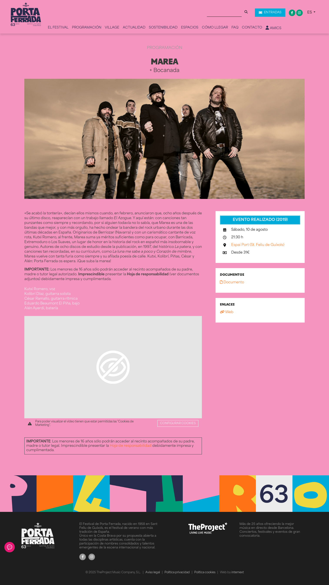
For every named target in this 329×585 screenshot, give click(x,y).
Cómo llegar (215, 27)
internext (237, 572)
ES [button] (310, 12)
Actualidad (134, 27)
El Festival (58, 27)
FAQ (234, 27)
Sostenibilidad (163, 27)
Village (112, 27)
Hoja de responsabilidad (130, 446)
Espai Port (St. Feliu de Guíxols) (257, 245)
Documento (232, 282)
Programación (86, 27)
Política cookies (205, 572)
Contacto (252, 27)
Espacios (189, 27)
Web (226, 312)
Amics (273, 28)
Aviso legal (153, 572)
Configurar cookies (178, 423)
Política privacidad (177, 572)
